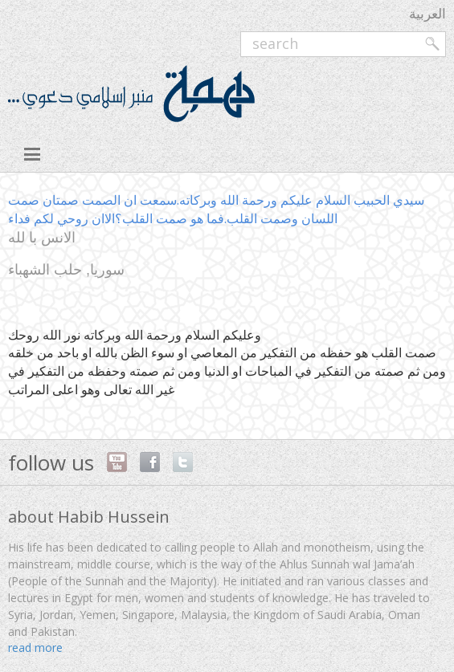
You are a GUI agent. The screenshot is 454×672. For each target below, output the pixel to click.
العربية (427, 13)
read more (35, 647)
